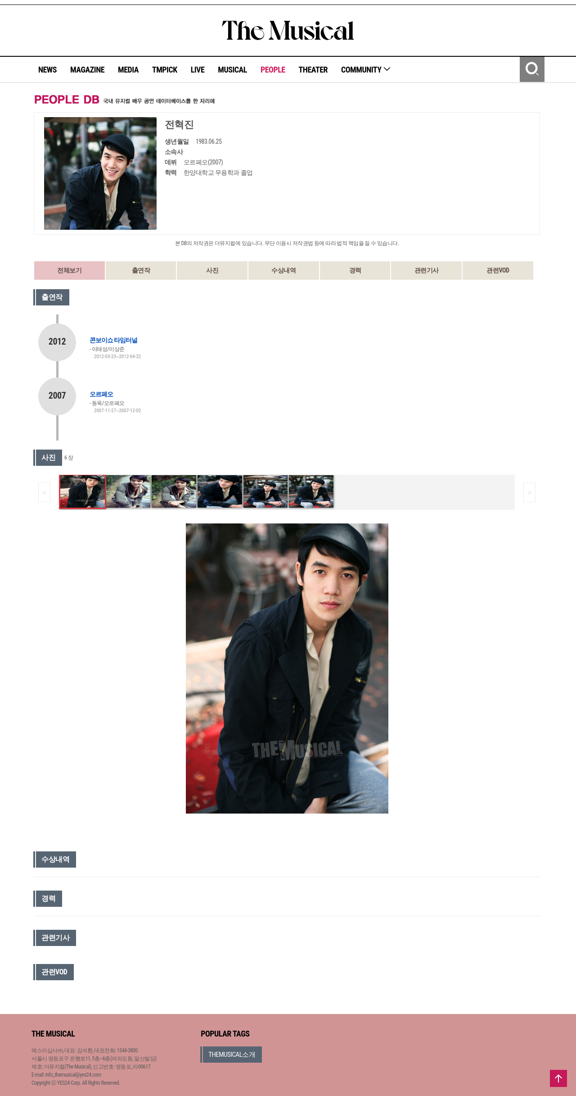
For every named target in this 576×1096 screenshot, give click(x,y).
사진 (212, 270)
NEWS (47, 69)
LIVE (198, 69)
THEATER (313, 69)
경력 (355, 270)
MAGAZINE (87, 69)
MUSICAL (232, 69)
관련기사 (426, 270)
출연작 (141, 270)
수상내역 (283, 270)
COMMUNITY (366, 69)
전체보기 (69, 270)
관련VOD (497, 270)
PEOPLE (273, 69)
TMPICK (164, 69)
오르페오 (101, 394)
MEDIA (128, 69)
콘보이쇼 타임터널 (113, 340)
